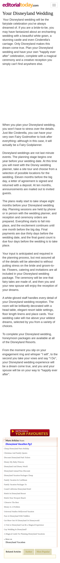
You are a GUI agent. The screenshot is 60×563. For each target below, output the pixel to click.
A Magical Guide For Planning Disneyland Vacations (24, 534)
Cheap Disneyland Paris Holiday (16, 448)
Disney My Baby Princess (14, 462)
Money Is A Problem (12, 507)
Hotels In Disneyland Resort (15, 493)
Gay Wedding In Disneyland (15, 529)
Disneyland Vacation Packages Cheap (18, 475)
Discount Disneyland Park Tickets (17, 457)
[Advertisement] (29, 92)
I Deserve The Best (11, 502)
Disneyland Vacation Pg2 (19, 444)
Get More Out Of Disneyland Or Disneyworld (21, 520)
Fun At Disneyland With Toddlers (17, 516)
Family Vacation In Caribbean (15, 480)
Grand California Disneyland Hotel (17, 489)
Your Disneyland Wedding (27, 13)
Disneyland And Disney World (16, 466)
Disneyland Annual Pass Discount (17, 471)
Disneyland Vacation (15, 542)
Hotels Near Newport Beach (15, 498)
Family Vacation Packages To (15, 484)
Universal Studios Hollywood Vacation (19, 511)
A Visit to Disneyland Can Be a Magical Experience (24, 525)
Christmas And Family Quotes (15, 453)
